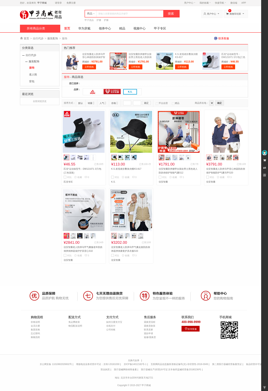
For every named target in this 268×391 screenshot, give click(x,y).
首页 (67, 28)
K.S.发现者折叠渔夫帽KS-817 (126, 169)
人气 (102, 103)
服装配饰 (52, 38)
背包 (31, 81)
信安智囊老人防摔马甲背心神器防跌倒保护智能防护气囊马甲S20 (93, 57)
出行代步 (38, 38)
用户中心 (189, 3)
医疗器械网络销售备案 (125, 369)
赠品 (175, 103)
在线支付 (110, 326)
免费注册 (71, 3)
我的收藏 (205, 3)
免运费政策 (74, 322)
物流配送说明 (75, 326)
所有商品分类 (36, 28)
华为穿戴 (84, 28)
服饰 (31, 67)
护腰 (99, 20)
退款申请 (148, 333)
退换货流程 (149, 322)
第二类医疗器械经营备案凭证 (227, 364)
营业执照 (105, 369)
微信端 (233, 3)
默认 (80, 103)
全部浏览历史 (40, 101)
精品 (122, 28)
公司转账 (110, 329)
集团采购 (35, 329)
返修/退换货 (150, 337)
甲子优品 (89, 20)
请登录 (58, 3)
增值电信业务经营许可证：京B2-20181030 (97, 364)
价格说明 (35, 322)
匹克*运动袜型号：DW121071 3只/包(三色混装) (233, 57)
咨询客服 (191, 328)
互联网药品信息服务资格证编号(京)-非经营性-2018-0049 (179, 364)
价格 (113, 103)
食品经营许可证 (254, 364)
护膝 (106, 20)
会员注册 (35, 326)
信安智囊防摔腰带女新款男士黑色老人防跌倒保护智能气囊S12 (140, 57)
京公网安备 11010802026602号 (56, 364)
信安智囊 (163, 181)
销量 (90, 103)
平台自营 (162, 103)
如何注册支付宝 (114, 322)
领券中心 (105, 28)
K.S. (113, 181)
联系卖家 (148, 329)
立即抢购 (89, 67)
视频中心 (139, 28)
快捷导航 (220, 3)
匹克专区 (68, 181)
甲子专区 (160, 28)
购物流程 (35, 337)
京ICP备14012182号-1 (135, 364)
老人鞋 (33, 74)
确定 (146, 103)
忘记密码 (35, 333)
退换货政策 (149, 326)
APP (243, 3)
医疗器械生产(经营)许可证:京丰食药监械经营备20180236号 (171, 369)
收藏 (78, 177)
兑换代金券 (133, 360)
